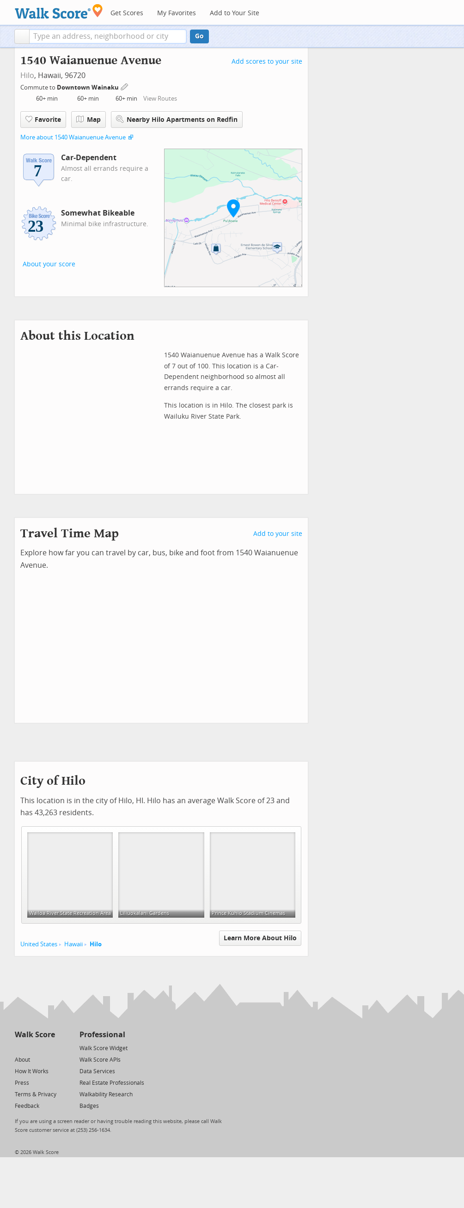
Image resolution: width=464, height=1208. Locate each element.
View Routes (160, 98)
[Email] (48, 1047)
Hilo (27, 75)
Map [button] (88, 119)
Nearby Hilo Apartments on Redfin (177, 119)
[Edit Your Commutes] (124, 86)
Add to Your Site (234, 13)
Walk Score (35, 1034)
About (22, 1060)
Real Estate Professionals (111, 1083)
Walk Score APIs (100, 1060)
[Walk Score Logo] (59, 11)
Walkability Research (106, 1094)
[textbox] (108, 36)
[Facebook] (34, 1047)
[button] (22, 36)
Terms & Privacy (35, 1094)
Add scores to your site (267, 62)
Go (199, 36)
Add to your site (277, 534)
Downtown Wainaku (88, 87)
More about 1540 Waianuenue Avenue (73, 137)
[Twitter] (20, 1047)
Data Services (97, 1071)
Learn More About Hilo (260, 938)
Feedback (27, 1106)
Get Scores (126, 13)
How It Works (32, 1071)
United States (38, 944)
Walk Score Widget (103, 1048)
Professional (102, 1034)
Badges (89, 1106)
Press (22, 1083)
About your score (49, 264)
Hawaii (73, 944)
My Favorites (176, 13)
